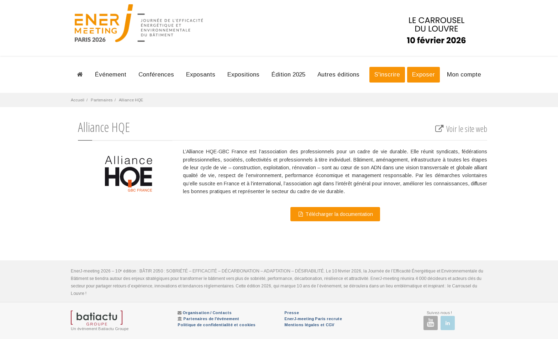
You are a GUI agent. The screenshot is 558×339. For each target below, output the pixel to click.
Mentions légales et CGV (309, 325)
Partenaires (101, 100)
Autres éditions (338, 74)
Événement (110, 74)
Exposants (200, 74)
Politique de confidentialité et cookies (217, 325)
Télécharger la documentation (335, 214)
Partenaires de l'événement (211, 319)
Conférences (156, 74)
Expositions (243, 74)
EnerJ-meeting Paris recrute (313, 319)
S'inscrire (387, 74)
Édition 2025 (288, 74)
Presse (291, 313)
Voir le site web (460, 128)
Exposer (423, 74)
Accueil (77, 100)
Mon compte (464, 74)
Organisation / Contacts (207, 313)
